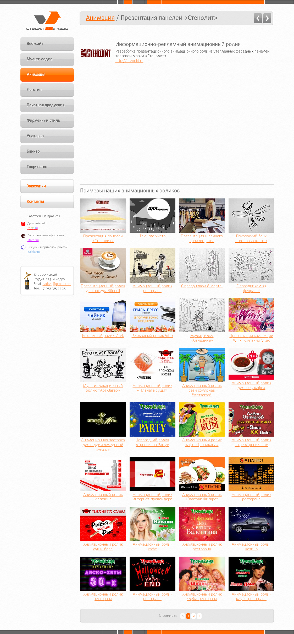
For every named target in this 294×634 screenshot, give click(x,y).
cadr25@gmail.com (57, 284)
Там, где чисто (152, 236)
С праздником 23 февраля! (251, 289)
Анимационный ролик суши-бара (103, 547)
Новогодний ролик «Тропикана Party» (152, 443)
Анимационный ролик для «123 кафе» (251, 386)
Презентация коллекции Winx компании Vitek (251, 338)
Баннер (33, 152)
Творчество (37, 167)
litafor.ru (33, 240)
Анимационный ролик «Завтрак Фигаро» (202, 497)
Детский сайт (37, 223)
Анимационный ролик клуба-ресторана (202, 597)
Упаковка (35, 136)
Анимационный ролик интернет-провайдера (152, 497)
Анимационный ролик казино (251, 547)
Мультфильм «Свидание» (202, 338)
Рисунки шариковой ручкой (47, 247)
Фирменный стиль (43, 121)
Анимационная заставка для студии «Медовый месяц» (103, 445)
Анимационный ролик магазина (103, 497)
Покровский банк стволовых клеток (251, 239)
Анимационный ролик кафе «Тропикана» (202, 443)
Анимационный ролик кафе (152, 547)
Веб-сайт (35, 44)
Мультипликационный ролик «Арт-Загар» (103, 388)
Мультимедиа (39, 59)
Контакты (35, 202)
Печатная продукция (45, 105)
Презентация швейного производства (202, 239)
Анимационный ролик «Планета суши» (152, 388)
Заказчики (36, 186)
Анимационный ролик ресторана (152, 289)
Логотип (34, 90)
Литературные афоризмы (45, 235)
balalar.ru (33, 252)
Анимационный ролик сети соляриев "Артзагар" (202, 391)
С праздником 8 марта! (202, 286)
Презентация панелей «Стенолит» (103, 239)
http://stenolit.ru (129, 61)
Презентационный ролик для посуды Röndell (103, 289)
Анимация (100, 18)
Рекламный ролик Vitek (103, 336)
